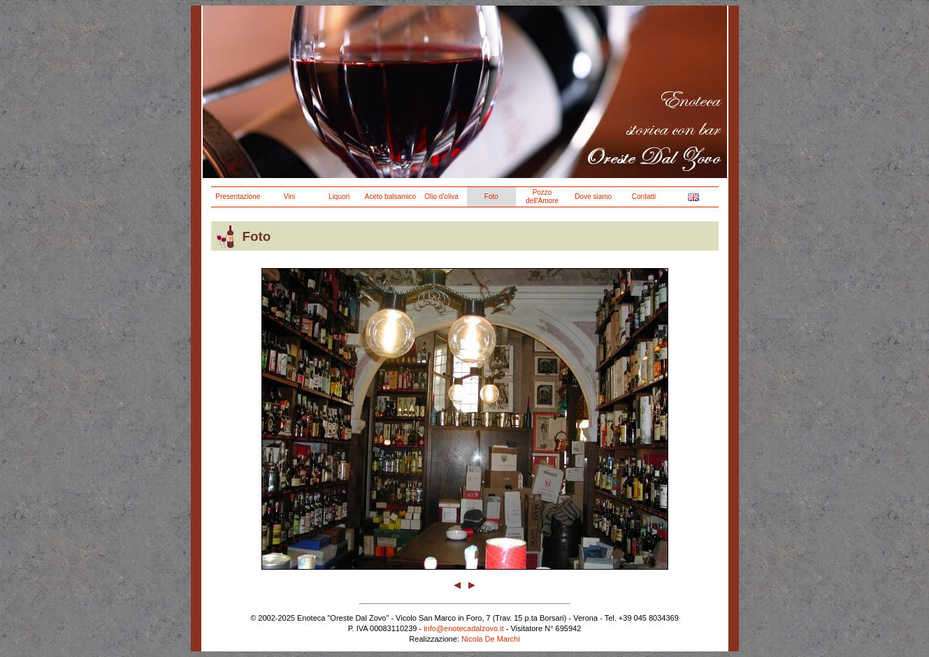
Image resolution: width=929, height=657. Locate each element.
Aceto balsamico (390, 196)
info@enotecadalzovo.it (464, 628)
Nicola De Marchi (490, 639)
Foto (491, 196)
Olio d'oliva (441, 196)
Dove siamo (593, 196)
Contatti (644, 196)
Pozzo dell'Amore (542, 197)
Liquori (339, 196)
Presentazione (237, 196)
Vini (290, 196)
